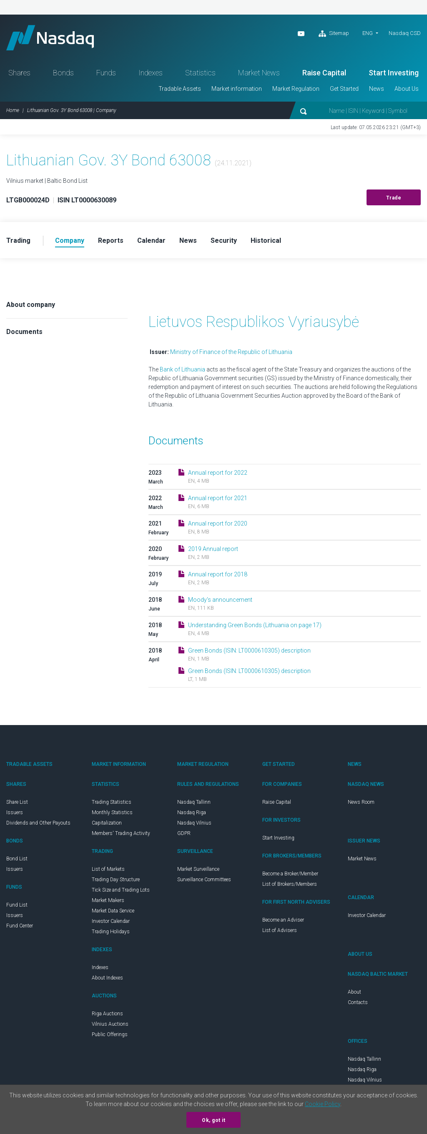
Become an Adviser (283, 920)
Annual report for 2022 (217, 472)
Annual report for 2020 (217, 523)
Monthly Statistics (112, 812)
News (376, 88)
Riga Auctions (107, 1014)
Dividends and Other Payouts (38, 823)
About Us (406, 88)
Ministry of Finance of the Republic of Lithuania (231, 352)
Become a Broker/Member (290, 874)
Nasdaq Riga (191, 812)
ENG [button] (367, 33)
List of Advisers (279, 930)
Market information (236, 88)
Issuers (14, 812)
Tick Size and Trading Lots (121, 890)
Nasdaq (50, 37)
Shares (19, 72)
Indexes (150, 72)
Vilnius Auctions (110, 1024)
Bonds (63, 72)
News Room (361, 802)
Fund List (17, 905)
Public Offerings (110, 1034)
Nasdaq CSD (405, 33)
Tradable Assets (179, 88)
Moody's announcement (220, 599)
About (354, 992)
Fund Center (19, 926)
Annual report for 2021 (217, 498)
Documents (24, 332)
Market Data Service (113, 911)
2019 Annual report (213, 549)
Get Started (344, 88)
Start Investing (394, 72)
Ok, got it (213, 1120)
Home (12, 110)
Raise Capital (324, 72)
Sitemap (334, 33)
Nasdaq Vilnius (194, 823)
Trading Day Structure (116, 879)
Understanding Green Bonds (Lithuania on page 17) (255, 625)
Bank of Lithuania (183, 369)
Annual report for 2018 (217, 574)
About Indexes (107, 978)
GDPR (184, 833)
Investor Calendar (111, 921)
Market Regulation (295, 88)
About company (30, 305)
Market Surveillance (198, 869)
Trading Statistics (111, 802)
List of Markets (108, 869)
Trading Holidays (111, 932)
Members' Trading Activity (121, 833)
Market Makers (108, 900)
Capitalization (107, 823)
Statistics (200, 72)
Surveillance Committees (204, 879)
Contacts (358, 1002)
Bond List (17, 859)
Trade (394, 198)
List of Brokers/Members (289, 884)
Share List (17, 802)
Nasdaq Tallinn (194, 802)
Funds (106, 72)
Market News (259, 72)
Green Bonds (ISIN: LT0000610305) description (249, 650)
